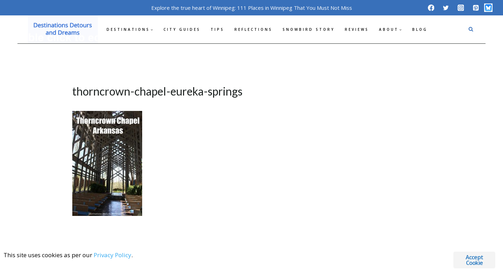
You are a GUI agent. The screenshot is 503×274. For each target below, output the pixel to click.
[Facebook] (430, 7)
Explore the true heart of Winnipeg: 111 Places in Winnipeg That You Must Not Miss (251, 7)
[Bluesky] (488, 7)
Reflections (253, 29)
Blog (420, 29)
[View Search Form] (471, 29)
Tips (217, 29)
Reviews (357, 29)
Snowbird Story (309, 29)
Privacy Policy (112, 255)
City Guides (182, 29)
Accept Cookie (474, 260)
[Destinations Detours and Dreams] (63, 29)
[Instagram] (460, 7)
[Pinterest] (475, 7)
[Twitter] (445, 7)
